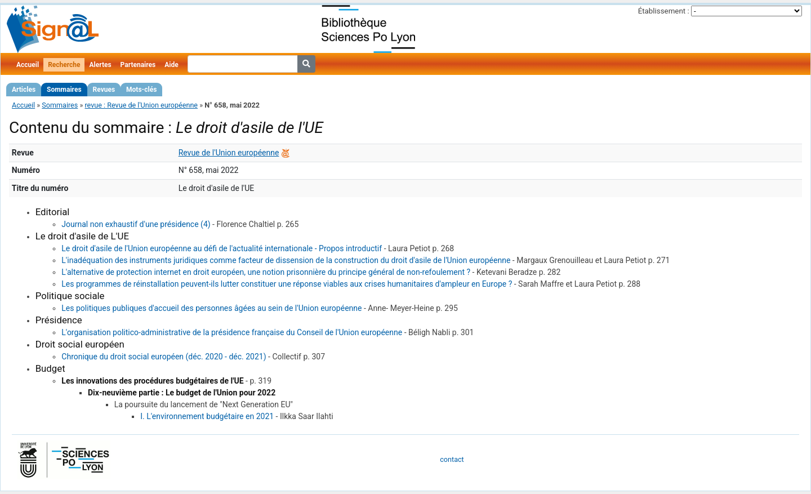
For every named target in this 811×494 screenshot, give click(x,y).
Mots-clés (141, 90)
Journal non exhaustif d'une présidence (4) (135, 224)
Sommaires (64, 90)
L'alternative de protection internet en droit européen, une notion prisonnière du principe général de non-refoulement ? (265, 272)
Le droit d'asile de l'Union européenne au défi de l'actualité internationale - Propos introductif (221, 248)
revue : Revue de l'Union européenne (141, 105)
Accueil (27, 65)
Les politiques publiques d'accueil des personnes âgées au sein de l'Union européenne (211, 308)
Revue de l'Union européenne (229, 152)
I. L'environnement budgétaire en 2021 (207, 416)
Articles (23, 90)
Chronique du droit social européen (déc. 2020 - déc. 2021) (163, 356)
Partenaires (138, 65)
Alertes (100, 65)
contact (452, 459)
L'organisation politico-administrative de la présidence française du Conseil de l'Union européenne (231, 332)
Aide (171, 65)
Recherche (64, 65)
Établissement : (663, 11)
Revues (104, 90)
